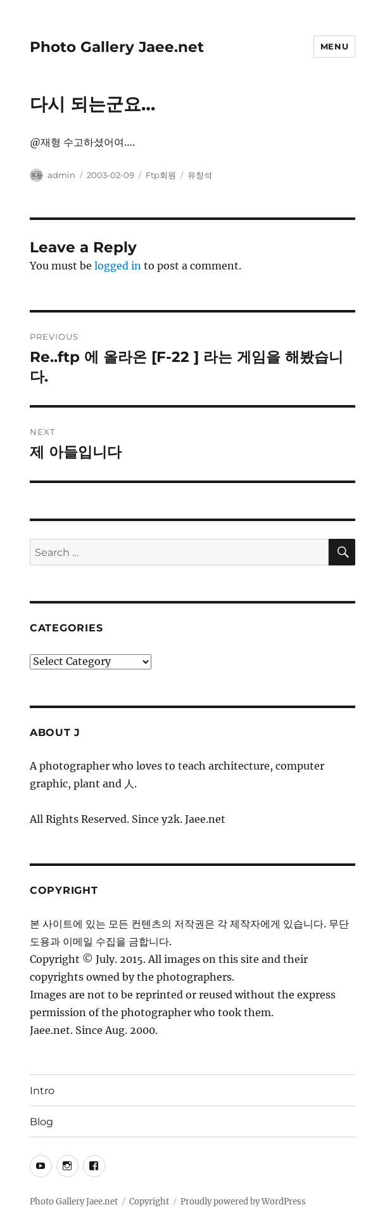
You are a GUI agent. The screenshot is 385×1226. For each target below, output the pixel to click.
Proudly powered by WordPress (243, 1201)
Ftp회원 (161, 175)
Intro (42, 1091)
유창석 (199, 175)
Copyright (149, 1201)
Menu (334, 46)
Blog (41, 1122)
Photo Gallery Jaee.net (117, 47)
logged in (117, 265)
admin (61, 175)
